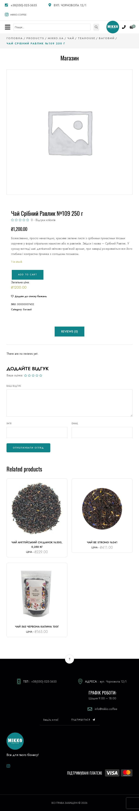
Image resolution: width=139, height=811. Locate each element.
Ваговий (27, 309)
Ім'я (9, 423)
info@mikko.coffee (106, 709)
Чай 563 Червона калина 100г (37, 627)
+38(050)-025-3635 (21, 5)
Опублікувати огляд (28, 447)
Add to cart (27, 274)
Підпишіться (83, 719)
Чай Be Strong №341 (102, 542)
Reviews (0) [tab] (69, 331)
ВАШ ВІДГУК (14, 386)
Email (75, 423)
